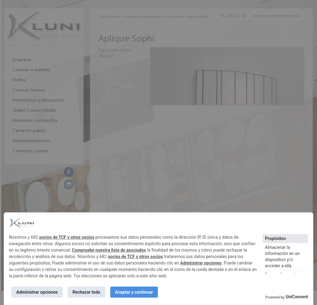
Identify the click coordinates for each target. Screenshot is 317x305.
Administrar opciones (201, 263)
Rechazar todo (86, 292)
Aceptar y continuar (134, 292)
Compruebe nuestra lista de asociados (109, 250)
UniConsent (297, 296)
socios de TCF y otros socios (66, 237)
